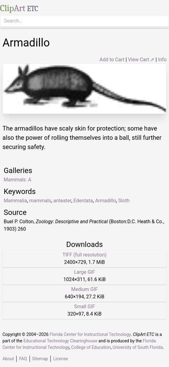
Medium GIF (84, 289)
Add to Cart (112, 60)
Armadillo (105, 201)
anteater (62, 201)
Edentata (83, 201)
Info (162, 60)
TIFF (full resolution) (84, 255)
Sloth (124, 201)
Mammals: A (17, 180)
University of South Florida (138, 347)
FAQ (23, 358)
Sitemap (40, 358)
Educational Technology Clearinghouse (60, 340)
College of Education (91, 347)
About (8, 358)
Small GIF (84, 306)
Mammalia (15, 201)
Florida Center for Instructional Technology (90, 334)
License (60, 358)
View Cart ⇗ (141, 60)
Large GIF (84, 272)
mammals (40, 201)
